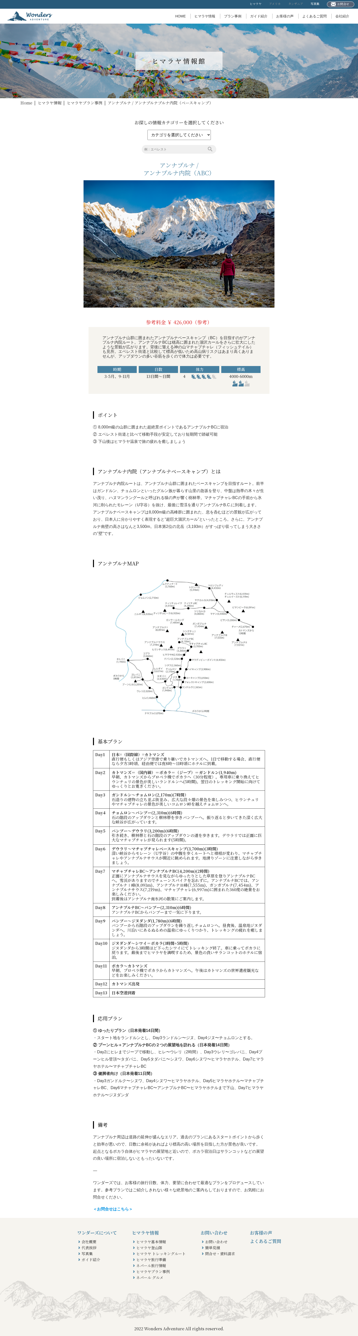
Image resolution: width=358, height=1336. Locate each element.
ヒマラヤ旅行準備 (151, 1259)
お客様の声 (285, 16)
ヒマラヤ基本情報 (151, 1241)
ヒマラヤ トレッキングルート (161, 1253)
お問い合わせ (216, 1241)
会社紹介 (342, 16)
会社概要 (89, 1241)
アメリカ (275, 3)
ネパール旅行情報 (151, 1265)
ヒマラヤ (256, 3)
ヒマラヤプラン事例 (84, 103)
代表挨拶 (89, 1247)
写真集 (315, 3)
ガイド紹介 (259, 16)
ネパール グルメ (149, 1277)
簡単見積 (212, 1247)
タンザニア (295, 3)
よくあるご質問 (314, 16)
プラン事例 (232, 16)
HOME (180, 16)
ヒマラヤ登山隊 (149, 1247)
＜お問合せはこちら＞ (113, 1209)
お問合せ (340, 4)
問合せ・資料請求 (220, 1253)
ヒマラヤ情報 (204, 16)
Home (26, 103)
